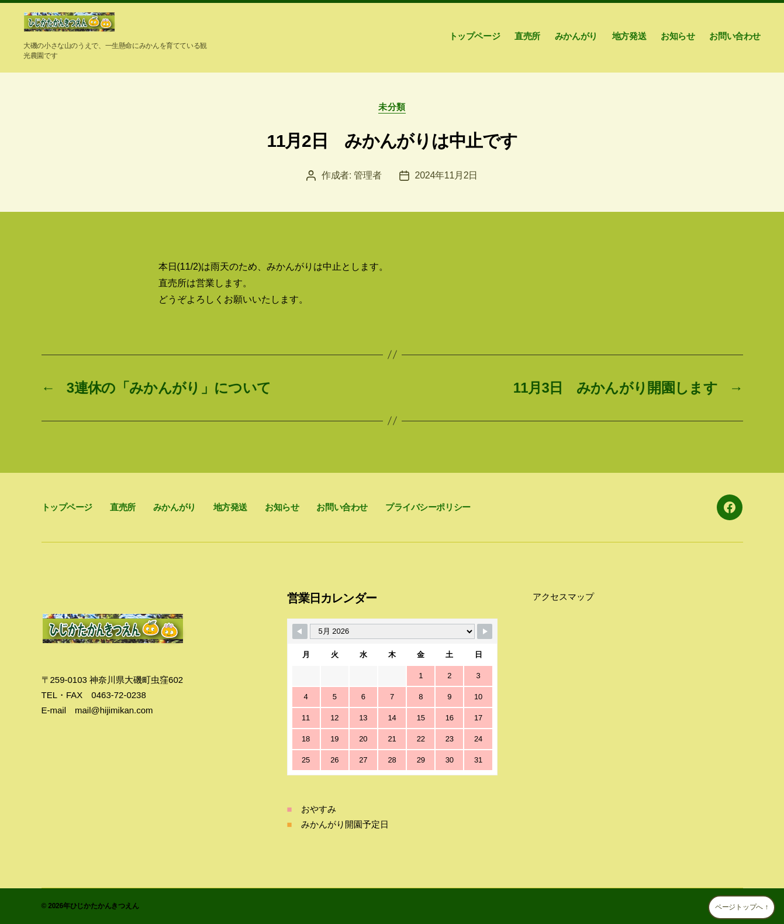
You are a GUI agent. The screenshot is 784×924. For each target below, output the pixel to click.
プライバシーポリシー (428, 507)
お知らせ (678, 36)
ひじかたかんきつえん (104, 906)
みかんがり (576, 36)
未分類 (392, 107)
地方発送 (629, 36)
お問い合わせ (735, 36)
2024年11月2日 (446, 175)
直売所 (527, 36)
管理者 (367, 175)
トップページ (474, 36)
